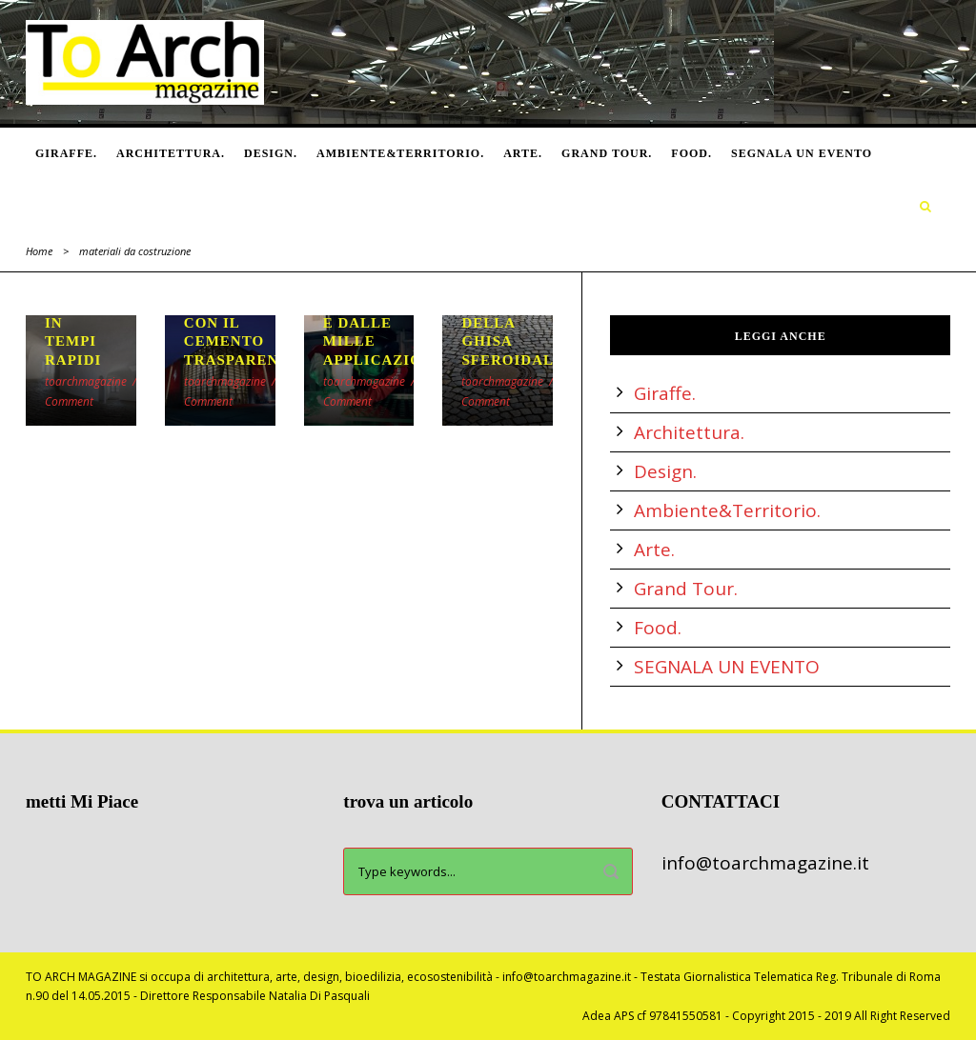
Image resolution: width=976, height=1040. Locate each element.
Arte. (522, 153)
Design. (270, 153)
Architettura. (170, 153)
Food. (691, 153)
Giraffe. (66, 153)
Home (39, 251)
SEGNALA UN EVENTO (801, 153)
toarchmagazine (86, 381)
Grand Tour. (606, 153)
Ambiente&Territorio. (400, 153)
